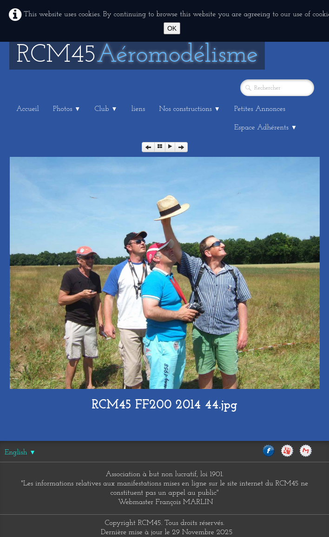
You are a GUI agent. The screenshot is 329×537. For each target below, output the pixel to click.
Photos (67, 109)
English (20, 452)
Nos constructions (189, 109)
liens (138, 109)
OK (172, 28)
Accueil (27, 109)
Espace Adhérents (265, 127)
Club (106, 109)
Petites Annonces (259, 109)
